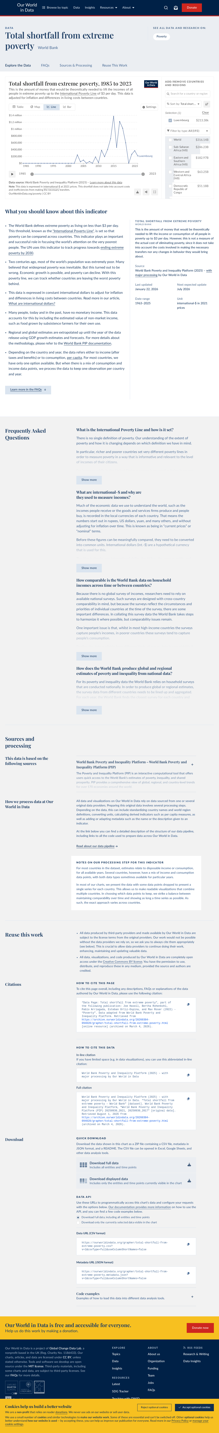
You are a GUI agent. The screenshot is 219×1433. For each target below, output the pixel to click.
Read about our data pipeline (96, 846)
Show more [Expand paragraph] (89, 479)
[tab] (18, 107)
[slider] (32, 174)
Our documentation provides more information (139, 1215)
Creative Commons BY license (122, 961)
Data (76, 7)
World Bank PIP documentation (87, 343)
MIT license (35, 1377)
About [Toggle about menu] (128, 7)
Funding (153, 1379)
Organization (156, 1372)
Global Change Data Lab (65, 1359)
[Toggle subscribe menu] (176, 7)
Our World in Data (27, 7)
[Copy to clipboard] (184, 1004)
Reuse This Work (114, 65)
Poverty (162, 36)
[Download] (137, 192)
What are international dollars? (32, 303)
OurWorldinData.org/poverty (25, 194)
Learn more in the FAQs (28, 389)
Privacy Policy (180, 1421)
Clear (205, 112)
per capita (74, 357)
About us (154, 1364)
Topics (116, 1364)
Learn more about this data (106, 182)
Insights (90, 7)
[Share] (146, 192)
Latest (116, 1394)
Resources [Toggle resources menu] (108, 7)
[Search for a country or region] (187, 94)
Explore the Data (18, 65)
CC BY (47, 194)
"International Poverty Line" (73, 231)
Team (151, 1386)
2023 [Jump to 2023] (152, 174)
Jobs (151, 1393)
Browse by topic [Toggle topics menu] (55, 7)
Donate (192, 7)
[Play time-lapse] (12, 174)
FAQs (45, 65)
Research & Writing (196, 1364)
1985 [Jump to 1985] (22, 174)
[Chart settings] (149, 107)
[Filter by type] (187, 131)
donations (61, 1412)
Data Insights (192, 1372)
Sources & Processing (76, 65)
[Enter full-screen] (154, 192)
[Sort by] (183, 104)
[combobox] (166, 7)
